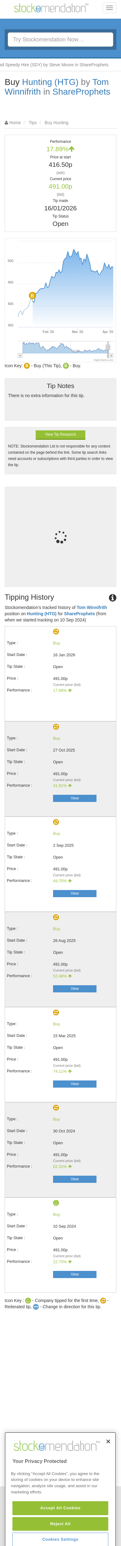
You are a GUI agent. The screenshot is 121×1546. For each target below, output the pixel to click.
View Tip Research (60, 434)
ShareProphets (81, 91)
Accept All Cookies (60, 1534)
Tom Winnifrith (92, 607)
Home (15, 122)
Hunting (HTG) (50, 82)
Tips (33, 122)
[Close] (108, 1468)
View (75, 798)
